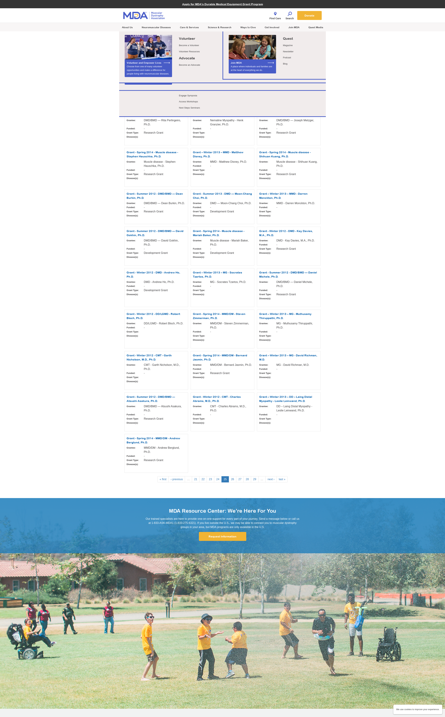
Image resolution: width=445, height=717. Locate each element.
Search (290, 15)
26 (232, 479)
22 (203, 479)
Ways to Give (248, 27)
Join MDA (293, 27)
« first (163, 479)
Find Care (275, 15)
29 (254, 479)
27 (239, 479)
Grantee (129, 77)
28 (247, 479)
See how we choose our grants (143, 65)
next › (271, 479)
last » (282, 479)
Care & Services (189, 27)
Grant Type (194, 77)
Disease (255, 77)
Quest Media (315, 27)
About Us (127, 27)
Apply (130, 98)
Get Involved (272, 27)
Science (219, 27)
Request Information (222, 536)
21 (195, 479)
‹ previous (177, 479)
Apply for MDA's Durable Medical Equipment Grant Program (222, 4)
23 (210, 479)
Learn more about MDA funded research (149, 61)
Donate (309, 15)
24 (217, 479)
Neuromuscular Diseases (156, 27)
